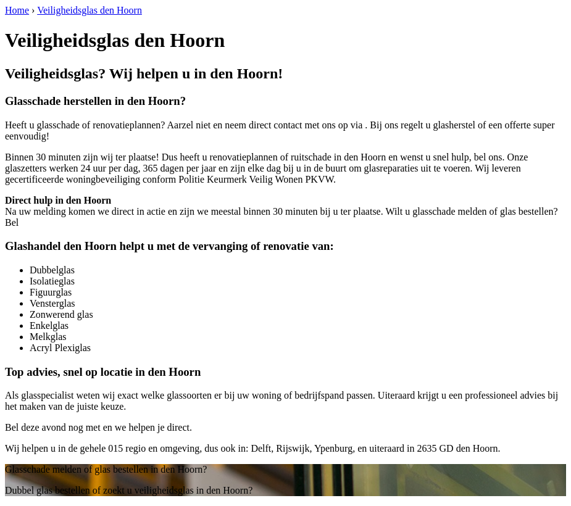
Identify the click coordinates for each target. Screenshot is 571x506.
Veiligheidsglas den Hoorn (89, 10)
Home (17, 10)
